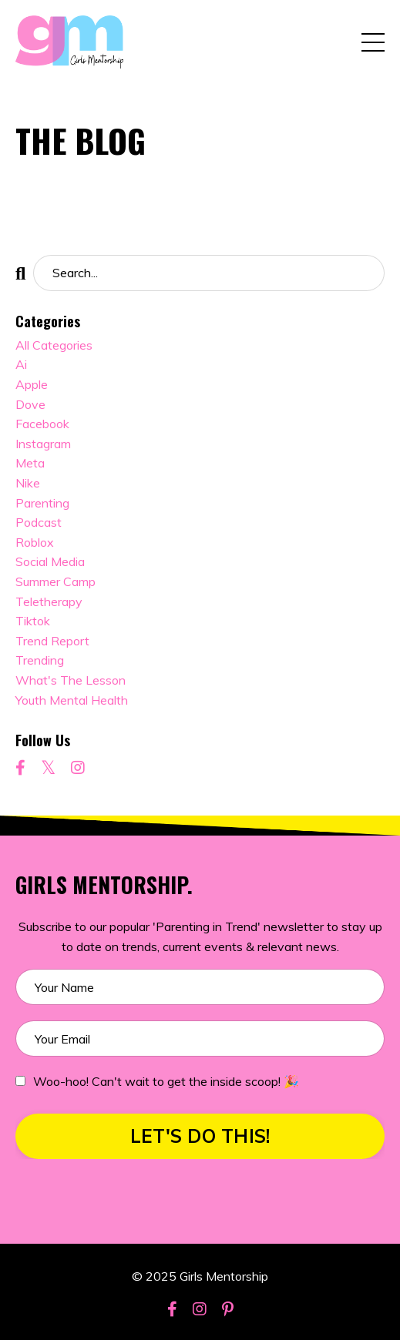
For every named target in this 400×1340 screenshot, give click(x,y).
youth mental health (71, 700)
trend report (52, 640)
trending (39, 660)
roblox (34, 542)
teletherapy (48, 601)
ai (21, 364)
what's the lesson (70, 680)
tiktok (32, 620)
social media (50, 561)
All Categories (53, 345)
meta (30, 463)
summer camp (55, 581)
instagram (43, 443)
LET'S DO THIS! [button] (200, 1135)
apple (31, 384)
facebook (42, 423)
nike (27, 483)
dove (30, 404)
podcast (38, 522)
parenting (42, 503)
